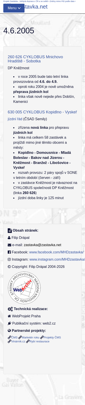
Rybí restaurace (39, 341)
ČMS (14, 337)
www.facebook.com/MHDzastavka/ (56, 252)
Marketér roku (30, 337)
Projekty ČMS (52, 337)
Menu (12, 8)
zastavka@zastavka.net (42, 245)
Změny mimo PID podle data (62, 1)
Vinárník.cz (18, 341)
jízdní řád (15, 119)
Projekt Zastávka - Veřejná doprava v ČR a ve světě (25, 1)
